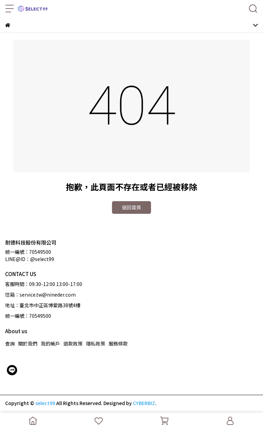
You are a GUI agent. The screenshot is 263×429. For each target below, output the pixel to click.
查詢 (10, 343)
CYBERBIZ (144, 403)
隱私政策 (95, 343)
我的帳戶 (50, 343)
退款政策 (73, 343)
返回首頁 (131, 207)
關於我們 (27, 343)
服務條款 (118, 343)
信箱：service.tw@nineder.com (40, 294)
